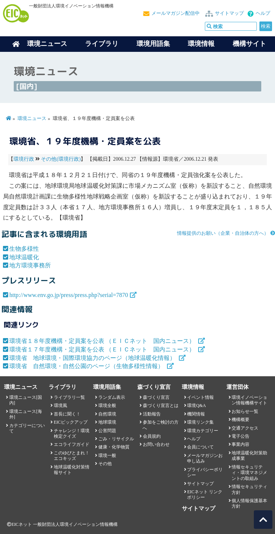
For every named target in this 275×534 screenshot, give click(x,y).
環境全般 (107, 405)
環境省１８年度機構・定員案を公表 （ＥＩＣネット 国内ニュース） (102, 341)
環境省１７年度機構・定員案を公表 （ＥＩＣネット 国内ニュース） (102, 349)
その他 (105, 463)
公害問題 (107, 430)
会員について (200, 447)
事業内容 (240, 444)
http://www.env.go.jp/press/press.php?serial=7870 (68, 295)
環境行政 (23, 159)
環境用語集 (153, 43)
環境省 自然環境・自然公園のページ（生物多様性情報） (87, 366)
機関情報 (196, 414)
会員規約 (152, 436)
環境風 (60, 405)
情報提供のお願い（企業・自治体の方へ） (223, 233)
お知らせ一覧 (245, 411)
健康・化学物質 (114, 447)
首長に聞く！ (67, 414)
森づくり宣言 (156, 397)
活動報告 (152, 414)
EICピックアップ (71, 422)
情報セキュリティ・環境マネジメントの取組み (249, 472)
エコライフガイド (71, 444)
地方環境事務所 (30, 265)
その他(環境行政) (61, 159)
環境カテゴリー (202, 430)
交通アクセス (245, 428)
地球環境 (107, 422)
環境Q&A (196, 405)
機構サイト (249, 43)
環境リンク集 (200, 422)
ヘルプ (263, 13)
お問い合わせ (156, 444)
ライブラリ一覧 (69, 397)
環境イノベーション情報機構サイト (249, 400)
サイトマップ (229, 13)
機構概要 (240, 419)
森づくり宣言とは (161, 405)
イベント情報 (200, 397)
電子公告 (240, 436)
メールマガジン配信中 (175, 13)
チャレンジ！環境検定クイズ (71, 433)
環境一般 (107, 455)
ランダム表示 (111, 397)
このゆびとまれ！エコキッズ (71, 455)
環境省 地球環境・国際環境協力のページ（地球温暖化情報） (93, 358)
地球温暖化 (24, 257)
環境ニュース (31, 118)
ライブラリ (101, 43)
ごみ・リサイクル (116, 438)
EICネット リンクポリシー (204, 494)
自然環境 (107, 414)
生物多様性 (24, 249)
